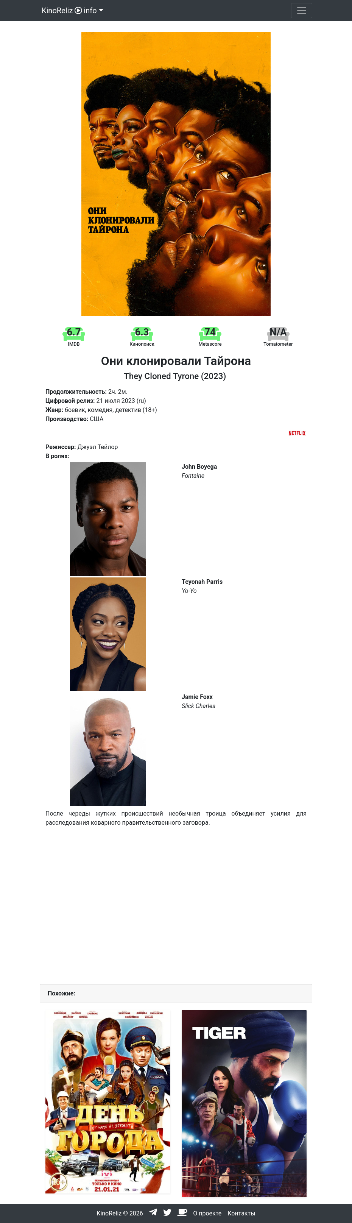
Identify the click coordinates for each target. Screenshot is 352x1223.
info (90, 10)
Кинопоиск (141, 344)
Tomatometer (278, 344)
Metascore (210, 344)
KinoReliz (61, 10)
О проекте (207, 1213)
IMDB (73, 344)
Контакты (241, 1213)
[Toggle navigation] (301, 10)
